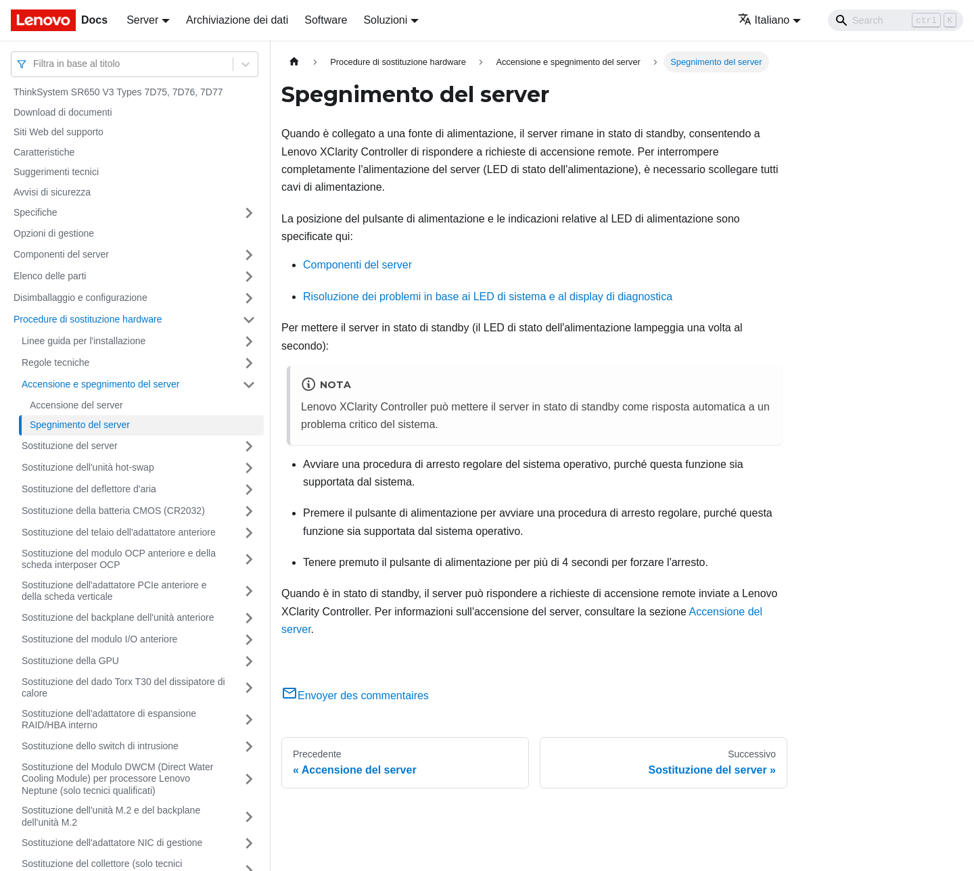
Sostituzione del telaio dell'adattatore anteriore (119, 532)
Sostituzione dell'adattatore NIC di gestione (112, 842)
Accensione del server (76, 405)
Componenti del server (61, 254)
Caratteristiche (44, 152)
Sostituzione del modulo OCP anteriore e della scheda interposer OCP (119, 559)
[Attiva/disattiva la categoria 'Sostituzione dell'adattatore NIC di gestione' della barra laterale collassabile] (249, 843)
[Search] (895, 20)
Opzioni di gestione (54, 233)
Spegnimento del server (80, 424)
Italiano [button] (764, 20)
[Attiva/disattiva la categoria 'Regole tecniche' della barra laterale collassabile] (249, 363)
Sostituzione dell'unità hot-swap (88, 467)
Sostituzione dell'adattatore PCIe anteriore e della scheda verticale (114, 591)
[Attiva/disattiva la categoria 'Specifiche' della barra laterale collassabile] (249, 213)
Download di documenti (63, 112)
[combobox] (34, 64)
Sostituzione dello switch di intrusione (100, 745)
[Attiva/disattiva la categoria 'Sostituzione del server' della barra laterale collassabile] (249, 446)
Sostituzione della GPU (70, 660)
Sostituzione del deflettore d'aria (89, 489)
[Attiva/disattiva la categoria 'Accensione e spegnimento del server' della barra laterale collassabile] (249, 385)
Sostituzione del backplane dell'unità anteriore (118, 617)
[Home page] (294, 61)
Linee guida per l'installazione (83, 340)
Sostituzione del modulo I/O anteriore (99, 639)
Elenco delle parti (50, 275)
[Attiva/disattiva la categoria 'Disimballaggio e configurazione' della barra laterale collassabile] (249, 298)
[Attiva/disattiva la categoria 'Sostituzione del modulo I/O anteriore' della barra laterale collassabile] (249, 640)
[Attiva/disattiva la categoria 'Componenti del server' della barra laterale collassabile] (249, 255)
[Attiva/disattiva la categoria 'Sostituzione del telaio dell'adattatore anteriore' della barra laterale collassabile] (249, 533)
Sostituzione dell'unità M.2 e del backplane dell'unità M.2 (111, 816)
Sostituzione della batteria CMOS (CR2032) (113, 510)
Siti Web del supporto (58, 131)
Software (325, 20)
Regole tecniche (55, 362)
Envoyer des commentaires (355, 695)
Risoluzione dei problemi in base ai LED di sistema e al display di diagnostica (487, 296)
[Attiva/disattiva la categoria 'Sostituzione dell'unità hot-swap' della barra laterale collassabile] (249, 468)
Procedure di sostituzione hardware (88, 319)
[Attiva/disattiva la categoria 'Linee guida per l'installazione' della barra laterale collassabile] (249, 341)
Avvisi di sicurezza (52, 192)
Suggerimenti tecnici (56, 171)
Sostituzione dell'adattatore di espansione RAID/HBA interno (109, 719)
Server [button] (142, 20)
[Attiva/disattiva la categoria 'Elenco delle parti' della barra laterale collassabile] (249, 276)
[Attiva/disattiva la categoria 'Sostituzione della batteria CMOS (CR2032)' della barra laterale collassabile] (249, 511)
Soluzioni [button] (385, 20)
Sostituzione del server (70, 445)
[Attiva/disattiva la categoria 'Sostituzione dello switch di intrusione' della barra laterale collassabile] (249, 746)
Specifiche (35, 212)
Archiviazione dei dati (237, 20)
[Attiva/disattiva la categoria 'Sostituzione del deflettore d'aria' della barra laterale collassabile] (249, 489)
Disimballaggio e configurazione (80, 297)
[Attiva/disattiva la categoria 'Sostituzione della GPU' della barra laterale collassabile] (249, 661)
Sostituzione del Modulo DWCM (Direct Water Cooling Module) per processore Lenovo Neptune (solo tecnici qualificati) (117, 778)
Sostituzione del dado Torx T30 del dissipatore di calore (123, 687)
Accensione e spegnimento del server (100, 384)
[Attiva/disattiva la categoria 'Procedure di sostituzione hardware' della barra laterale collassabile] (249, 320)
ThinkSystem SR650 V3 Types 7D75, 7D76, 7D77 (118, 92)
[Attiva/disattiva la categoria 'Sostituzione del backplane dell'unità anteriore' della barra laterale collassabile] (249, 618)
